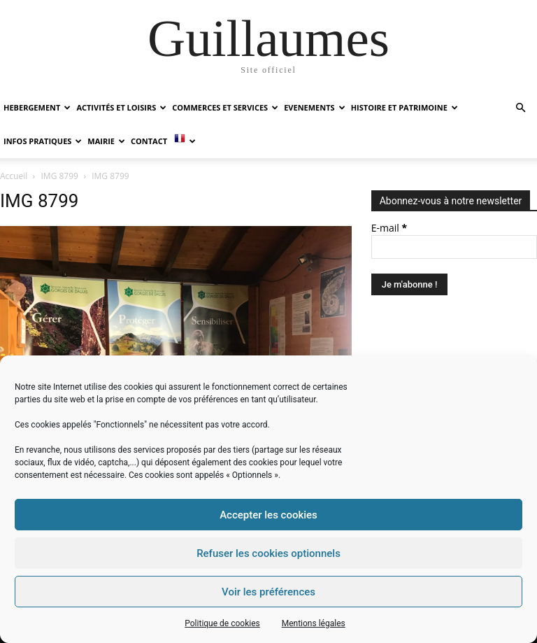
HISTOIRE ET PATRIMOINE (404, 107)
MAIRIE (106, 141)
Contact (149, 141)
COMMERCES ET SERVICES (225, 107)
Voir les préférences (268, 592)
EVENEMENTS (314, 107)
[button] (520, 108)
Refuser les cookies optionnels (268, 553)
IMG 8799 (59, 176)
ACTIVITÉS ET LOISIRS (121, 107)
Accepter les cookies (268, 515)
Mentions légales (313, 623)
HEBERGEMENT (37, 107)
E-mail (389, 227)
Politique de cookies (222, 623)
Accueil (13, 176)
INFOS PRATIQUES (42, 141)
